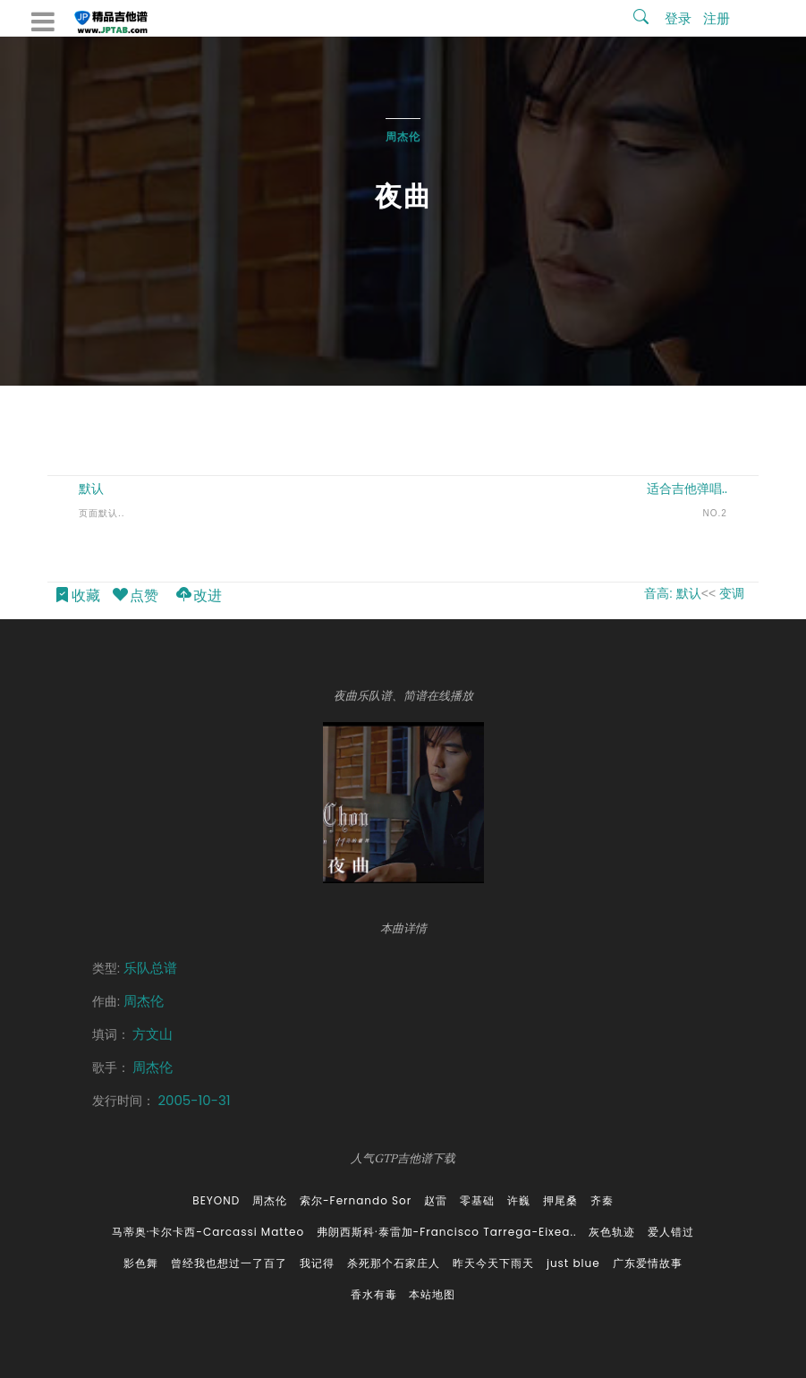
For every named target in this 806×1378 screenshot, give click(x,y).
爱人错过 (671, 1231)
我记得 (317, 1263)
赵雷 (435, 1200)
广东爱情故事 (648, 1263)
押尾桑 (560, 1200)
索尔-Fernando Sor (355, 1200)
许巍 (518, 1200)
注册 (716, 18)
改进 (198, 596)
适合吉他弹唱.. (687, 489)
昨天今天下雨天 (493, 1263)
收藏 (76, 596)
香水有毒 (374, 1294)
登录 (678, 18)
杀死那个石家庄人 (393, 1263)
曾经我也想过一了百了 (229, 1263)
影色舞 (140, 1263)
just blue (573, 1263)
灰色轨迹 (612, 1231)
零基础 (477, 1200)
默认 (91, 489)
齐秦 (602, 1200)
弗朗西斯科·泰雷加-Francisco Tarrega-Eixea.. (446, 1231)
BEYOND (216, 1200)
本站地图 (432, 1294)
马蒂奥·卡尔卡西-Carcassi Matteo (208, 1231)
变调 (731, 593)
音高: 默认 (672, 593)
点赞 (134, 596)
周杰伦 (403, 136)
